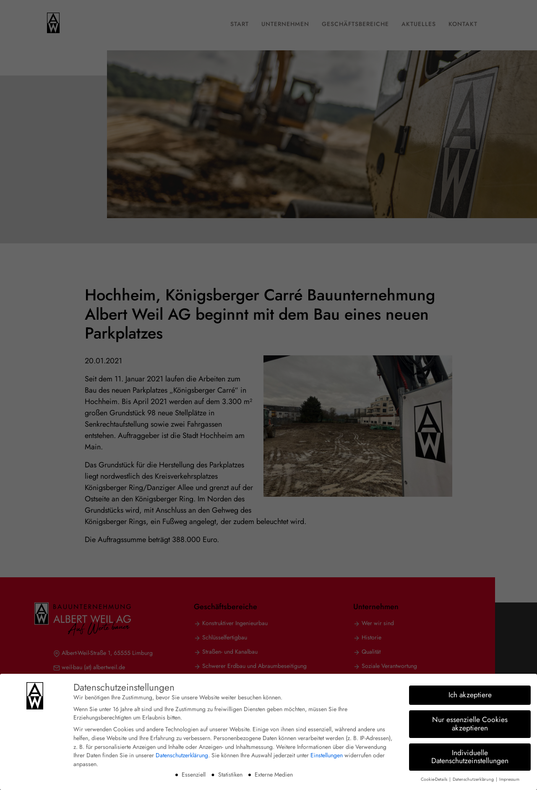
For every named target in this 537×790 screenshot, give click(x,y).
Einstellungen (326, 754)
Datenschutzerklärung (182, 754)
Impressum (509, 778)
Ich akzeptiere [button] (470, 693)
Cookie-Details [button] (434, 778)
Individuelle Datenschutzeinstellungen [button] (469, 755)
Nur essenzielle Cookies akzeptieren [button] (470, 722)
